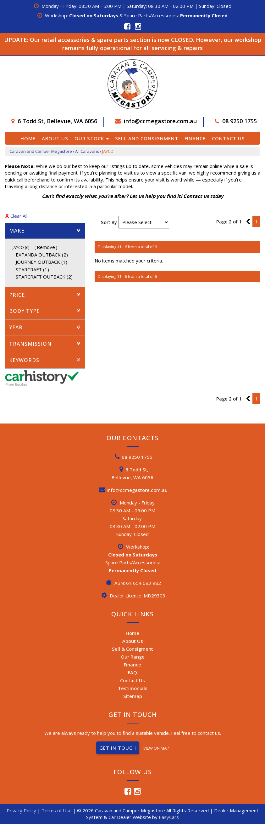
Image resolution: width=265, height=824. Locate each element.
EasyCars (169, 817)
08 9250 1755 (239, 121)
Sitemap (132, 696)
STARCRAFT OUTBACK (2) (44, 277)
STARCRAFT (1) (32, 269)
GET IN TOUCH (117, 748)
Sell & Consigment (132, 649)
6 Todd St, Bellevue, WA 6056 (57, 121)
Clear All (18, 216)
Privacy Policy (22, 810)
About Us (55, 138)
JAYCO (107, 151)
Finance (195, 138)
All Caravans (87, 151)
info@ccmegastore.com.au (160, 121)
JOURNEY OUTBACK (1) (41, 262)
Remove (46, 247)
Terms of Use (57, 810)
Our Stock (92, 138)
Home (28, 138)
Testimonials (132, 688)
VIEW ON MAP (156, 748)
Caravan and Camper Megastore (40, 151)
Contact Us (228, 138)
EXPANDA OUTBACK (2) (42, 254)
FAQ (132, 672)
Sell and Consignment (146, 138)
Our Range (133, 657)
